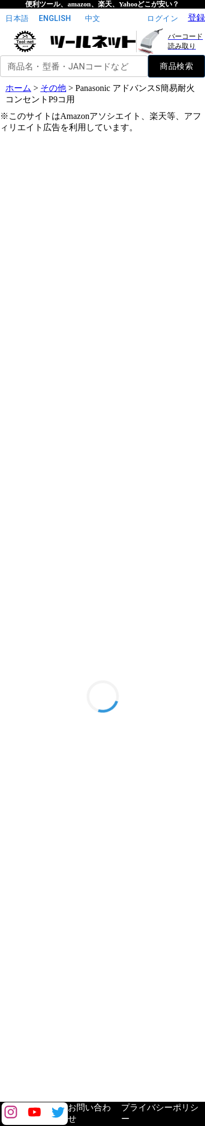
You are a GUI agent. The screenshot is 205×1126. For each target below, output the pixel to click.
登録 (196, 17)
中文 (92, 19)
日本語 (17, 19)
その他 (53, 88)
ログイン (162, 19)
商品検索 (176, 66)
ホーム (18, 88)
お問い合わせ (89, 1113)
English (54, 19)
